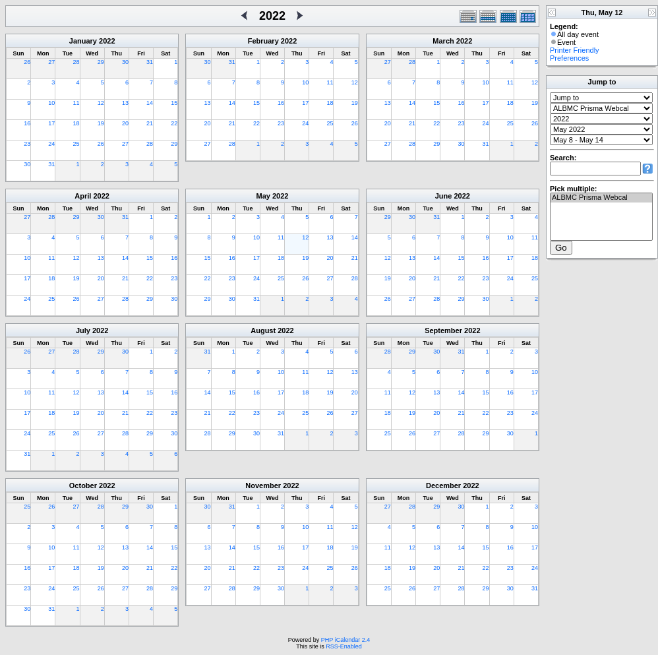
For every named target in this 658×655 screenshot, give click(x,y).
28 (76, 62)
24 (51, 143)
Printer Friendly (574, 50)
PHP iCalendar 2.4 (345, 640)
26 (27, 62)
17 (51, 123)
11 (76, 103)
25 (76, 143)
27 (51, 62)
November (263, 485)
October (83, 485)
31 (149, 62)
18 (76, 123)
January (83, 41)
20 (125, 123)
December (443, 485)
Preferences (569, 58)
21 (149, 123)
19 (101, 123)
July (83, 330)
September (443, 330)
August (263, 330)
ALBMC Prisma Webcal (601, 198)
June (443, 196)
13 (125, 103)
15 (174, 103)
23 (27, 143)
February (263, 41)
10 (51, 103)
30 (125, 62)
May (263, 196)
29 (101, 62)
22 (174, 123)
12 (101, 103)
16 (27, 123)
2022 (107, 41)
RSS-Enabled (344, 646)
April (83, 196)
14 (149, 103)
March (443, 41)
